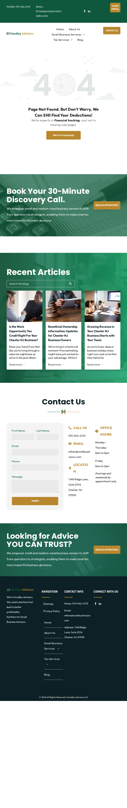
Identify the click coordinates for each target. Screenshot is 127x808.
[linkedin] (89, 11)
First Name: (18, 430)
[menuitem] (60, 29)
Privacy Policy (51, 611)
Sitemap (48, 603)
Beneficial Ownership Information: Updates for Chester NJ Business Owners (63, 333)
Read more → (17, 364)
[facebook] (85, 11)
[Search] (40, 283)
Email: (15, 446)
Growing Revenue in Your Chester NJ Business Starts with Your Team (100, 333)
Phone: (16, 461)
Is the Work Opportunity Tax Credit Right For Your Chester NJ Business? (23, 333)
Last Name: (43, 430)
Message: (17, 476)
